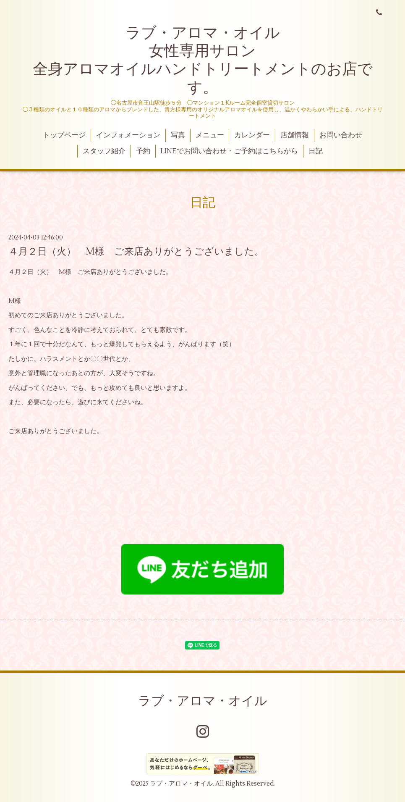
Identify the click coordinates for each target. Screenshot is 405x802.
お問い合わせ (340, 135)
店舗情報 (294, 135)
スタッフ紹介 (104, 151)
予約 (143, 151)
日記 (315, 151)
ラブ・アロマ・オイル (202, 701)
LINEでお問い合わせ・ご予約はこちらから (229, 151)
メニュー (210, 135)
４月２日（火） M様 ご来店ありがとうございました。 (136, 252)
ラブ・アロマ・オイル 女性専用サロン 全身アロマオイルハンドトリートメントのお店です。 (203, 60)
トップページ (64, 135)
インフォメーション (128, 135)
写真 (178, 135)
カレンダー (252, 135)
